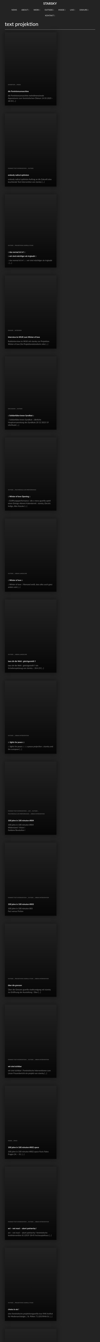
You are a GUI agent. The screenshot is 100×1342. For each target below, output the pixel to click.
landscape (80, 590)
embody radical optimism (66, 76)
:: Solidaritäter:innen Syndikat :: (21, 207)
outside (49, 10)
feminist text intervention (65, 69)
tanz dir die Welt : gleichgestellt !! (70, 272)
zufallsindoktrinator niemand (68, 1189)
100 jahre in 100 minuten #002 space (71, 471)
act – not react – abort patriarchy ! (22, 534)
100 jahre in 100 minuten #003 (21, 406)
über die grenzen (63, 403)
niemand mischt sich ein (18, 793)
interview (66, 134)
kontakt (50, 15)
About (25, 10)
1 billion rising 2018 (16, 864)
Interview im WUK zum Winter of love (72, 141)
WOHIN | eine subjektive (18, 930)
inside (61, 10)
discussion (12, 200)
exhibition (11, 66)
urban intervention (22, 333)
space (64, 464)
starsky (50, 3)
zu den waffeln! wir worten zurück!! (71, 733)
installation (33, 784)
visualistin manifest (16, 1123)
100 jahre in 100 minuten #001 (21, 599)
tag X (58, 927)
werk (37, 10)
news (14, 10)
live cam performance (74, 1111)
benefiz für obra (14, 668)
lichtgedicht (13, 733)
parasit (59, 1058)
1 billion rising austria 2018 (67, 861)
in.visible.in (12, 1055)
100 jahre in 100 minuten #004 (69, 338)
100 (58, 665)
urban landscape (21, 268)
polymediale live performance (73, 197)
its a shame (12, 1320)
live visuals (60, 1114)
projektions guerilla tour (24, 133)
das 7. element (14, 992)
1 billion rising (62, 995)
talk (27, 593)
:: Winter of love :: (15, 275)
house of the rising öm (65, 1257)
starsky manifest (63, 1123)
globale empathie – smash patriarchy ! (72, 796)
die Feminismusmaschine (18, 73)
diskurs (84, 10)
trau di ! (59, 602)
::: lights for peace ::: (16, 340)
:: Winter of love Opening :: (67, 204)
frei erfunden (13, 1192)
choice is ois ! (61, 534)
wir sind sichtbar (15, 468)
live (72, 10)
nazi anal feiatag (14, 1257)
